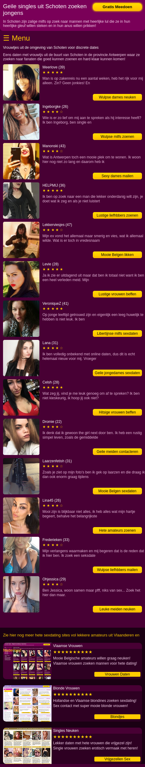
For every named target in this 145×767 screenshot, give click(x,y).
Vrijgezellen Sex (117, 759)
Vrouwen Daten (117, 674)
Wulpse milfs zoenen (117, 136)
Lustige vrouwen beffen (117, 294)
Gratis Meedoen (117, 7)
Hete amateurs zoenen (117, 530)
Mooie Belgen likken (117, 255)
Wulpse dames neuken (117, 97)
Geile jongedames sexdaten (117, 373)
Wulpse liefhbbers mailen (117, 570)
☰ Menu (16, 38)
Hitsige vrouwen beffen (117, 412)
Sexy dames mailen (117, 176)
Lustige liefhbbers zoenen (117, 215)
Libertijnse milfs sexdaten (117, 333)
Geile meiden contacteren (117, 452)
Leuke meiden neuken (117, 609)
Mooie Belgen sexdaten (117, 491)
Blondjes (117, 717)
